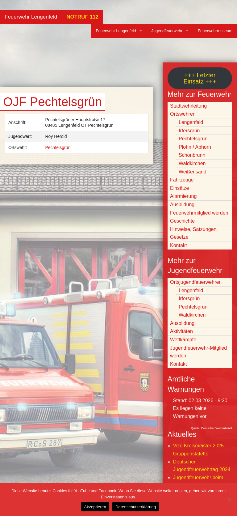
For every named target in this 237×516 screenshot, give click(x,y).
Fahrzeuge (182, 179)
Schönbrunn (192, 155)
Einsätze (179, 188)
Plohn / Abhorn (195, 147)
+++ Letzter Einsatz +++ (199, 78)
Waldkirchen (192, 163)
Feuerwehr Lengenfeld (31, 17)
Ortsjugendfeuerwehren (196, 282)
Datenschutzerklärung (135, 507)
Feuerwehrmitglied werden (199, 212)
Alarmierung (183, 196)
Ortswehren (183, 114)
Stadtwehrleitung (188, 106)
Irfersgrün (189, 130)
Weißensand (192, 171)
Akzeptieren (95, 507)
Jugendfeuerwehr (167, 30)
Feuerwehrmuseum (215, 30)
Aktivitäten (181, 331)
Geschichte (182, 221)
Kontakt (178, 245)
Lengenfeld (191, 122)
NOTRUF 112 (82, 17)
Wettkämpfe (183, 339)
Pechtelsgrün (58, 147)
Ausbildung (182, 204)
